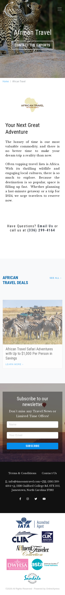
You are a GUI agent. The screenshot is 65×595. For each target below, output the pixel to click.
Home (6, 81)
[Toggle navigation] (59, 9)
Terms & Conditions (22, 473)
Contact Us (49, 473)
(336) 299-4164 (41, 230)
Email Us (45, 226)
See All (54, 278)
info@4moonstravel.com (24, 481)
